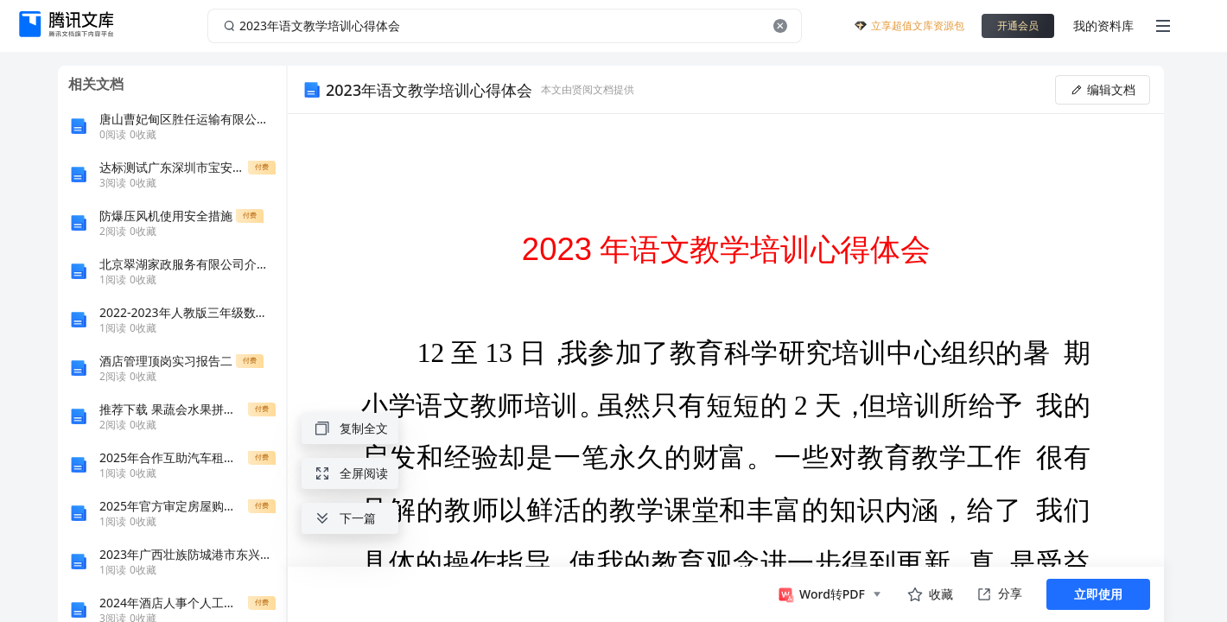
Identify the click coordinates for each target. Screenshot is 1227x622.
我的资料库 (1103, 25)
